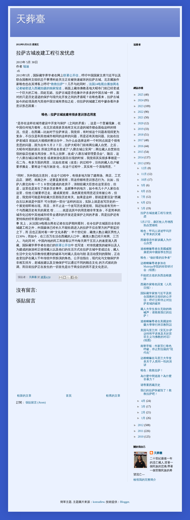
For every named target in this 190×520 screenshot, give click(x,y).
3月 (143, 406)
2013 (141, 163)
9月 (143, 185)
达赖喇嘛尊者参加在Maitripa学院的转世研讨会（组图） (156, 267)
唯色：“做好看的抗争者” (155, 257)
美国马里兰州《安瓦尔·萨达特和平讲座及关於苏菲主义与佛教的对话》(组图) (156, 335)
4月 (143, 400)
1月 (143, 418)
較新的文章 (24, 395)
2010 (141, 436)
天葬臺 (30, 19)
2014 (141, 157)
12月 (144, 168)
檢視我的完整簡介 (144, 479)
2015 (141, 151)
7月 (143, 196)
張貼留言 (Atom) (35, 402)
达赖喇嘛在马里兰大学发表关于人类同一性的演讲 (156, 361)
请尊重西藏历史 (150, 384)
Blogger (124, 501)
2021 (141, 117)
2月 (143, 412)
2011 (141, 431)
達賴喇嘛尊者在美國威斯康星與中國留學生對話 (156, 250)
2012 (141, 425)
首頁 (69, 395)
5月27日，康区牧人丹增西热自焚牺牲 (156, 223)
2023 (141, 106)
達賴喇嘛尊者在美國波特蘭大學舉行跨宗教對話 (156, 323)
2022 (141, 111)
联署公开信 (70, 75)
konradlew (98, 501)
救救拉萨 (57, 84)
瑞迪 (26, 66)
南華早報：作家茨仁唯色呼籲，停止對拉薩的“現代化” (156, 349)
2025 (141, 94)
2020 (141, 123)
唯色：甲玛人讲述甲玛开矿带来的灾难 (156, 232)
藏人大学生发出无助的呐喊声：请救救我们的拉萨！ (156, 312)
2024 (141, 100)
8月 (143, 191)
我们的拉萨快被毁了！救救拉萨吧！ (156, 392)
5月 (143, 208)
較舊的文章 (113, 395)
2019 (141, 129)
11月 (144, 174)
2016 (141, 146)
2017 (141, 140)
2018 (141, 134)
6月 (143, 202)
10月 (144, 179)
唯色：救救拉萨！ (151, 370)
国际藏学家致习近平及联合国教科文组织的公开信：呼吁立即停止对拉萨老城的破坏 (156, 298)
